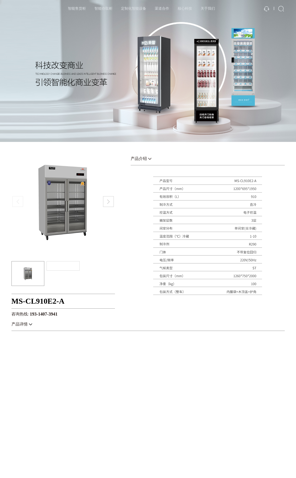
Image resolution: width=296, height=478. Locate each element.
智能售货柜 (77, 8)
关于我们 (208, 8)
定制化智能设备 (133, 8)
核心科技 (185, 8)
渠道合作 (162, 8)
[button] (108, 201)
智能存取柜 (103, 8)
